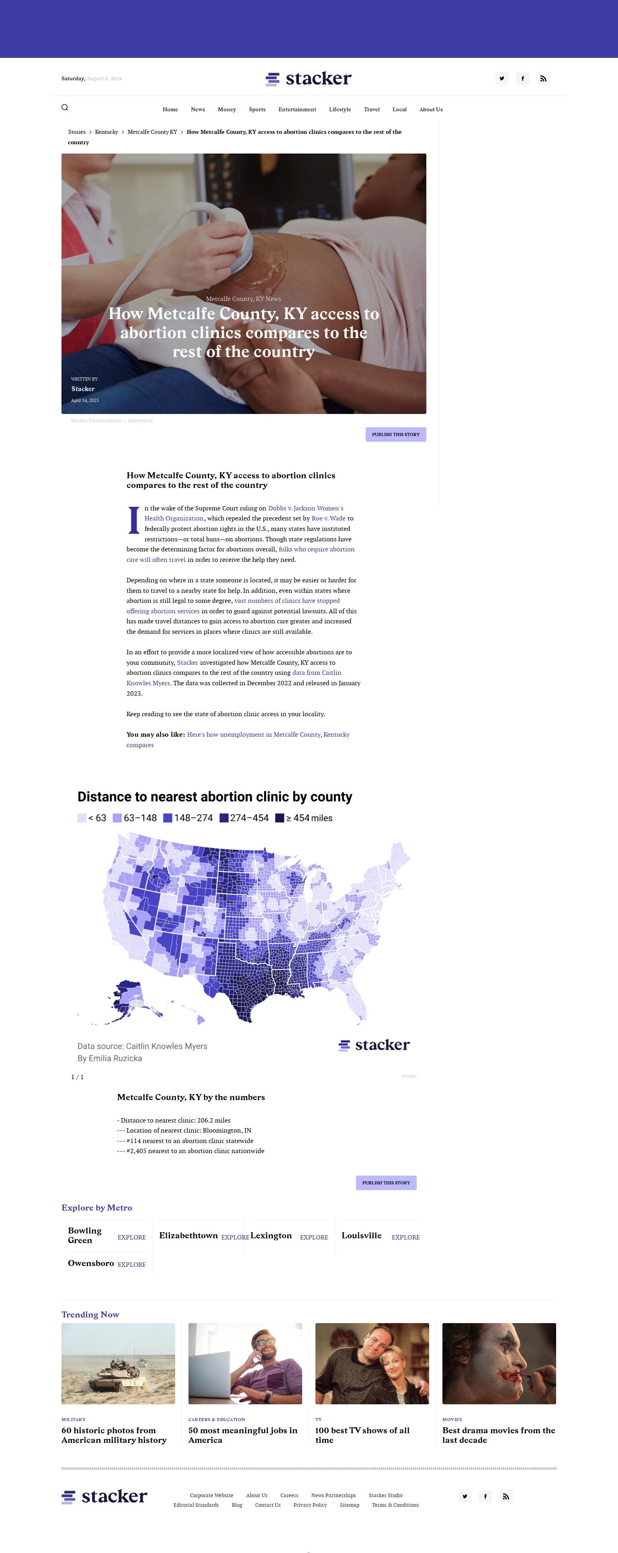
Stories (77, 131)
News (198, 109)
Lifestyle (340, 109)
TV (318, 1419)
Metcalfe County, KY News (243, 299)
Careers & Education (217, 1419)
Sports (257, 109)
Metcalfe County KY (152, 131)
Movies (452, 1419)
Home (170, 109)
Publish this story (396, 434)
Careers (289, 1495)
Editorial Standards (196, 1505)
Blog (237, 1505)
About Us (431, 109)
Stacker (83, 389)
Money (227, 109)
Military (73, 1419)
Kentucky (106, 131)
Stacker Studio (386, 1495)
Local (400, 109)
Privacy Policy (310, 1505)
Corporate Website (211, 1495)
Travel (372, 109)
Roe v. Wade (329, 518)
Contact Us (268, 1505)
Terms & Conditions (395, 1505)
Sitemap (349, 1505)
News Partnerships (333, 1495)
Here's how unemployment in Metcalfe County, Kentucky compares (238, 739)
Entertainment (297, 109)
